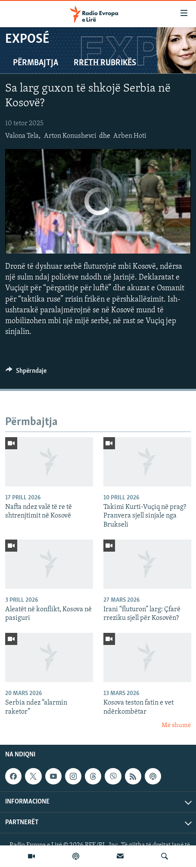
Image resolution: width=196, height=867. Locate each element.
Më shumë (176, 725)
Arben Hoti (129, 136)
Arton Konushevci (70, 136)
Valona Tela (22, 136)
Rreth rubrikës (105, 63)
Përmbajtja (35, 63)
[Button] (26, 373)
